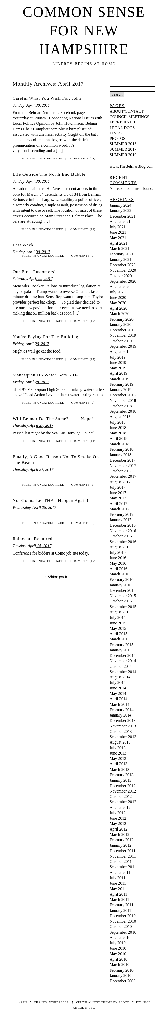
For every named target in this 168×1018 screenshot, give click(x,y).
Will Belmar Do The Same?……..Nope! (53, 418)
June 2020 (118, 297)
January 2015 (120, 650)
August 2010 (120, 937)
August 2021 (120, 221)
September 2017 (123, 476)
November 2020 (123, 270)
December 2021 (123, 216)
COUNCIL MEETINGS (129, 117)
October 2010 (121, 926)
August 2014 (120, 677)
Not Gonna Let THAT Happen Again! (51, 500)
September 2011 (123, 867)
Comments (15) (82, 359)
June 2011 (118, 883)
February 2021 (122, 254)
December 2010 (123, 916)
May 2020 (118, 303)
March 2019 (119, 379)
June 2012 (118, 818)
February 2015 (122, 645)
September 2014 (123, 672)
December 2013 (123, 720)
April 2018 (118, 438)
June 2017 (118, 493)
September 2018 (123, 411)
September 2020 (123, 281)
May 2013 (118, 758)
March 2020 (119, 313)
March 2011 (119, 899)
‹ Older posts (56, 576)
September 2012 (123, 802)
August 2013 (120, 742)
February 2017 (122, 514)
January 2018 (120, 455)
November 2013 (123, 726)
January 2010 (120, 975)
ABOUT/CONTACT (127, 111)
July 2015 (118, 617)
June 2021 (118, 232)
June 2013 (118, 753)
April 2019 (118, 373)
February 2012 (122, 840)
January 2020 (120, 324)
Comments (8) (82, 522)
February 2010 (122, 970)
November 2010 (123, 921)
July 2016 (118, 552)
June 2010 (118, 948)
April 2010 (118, 959)
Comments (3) (82, 484)
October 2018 (121, 406)
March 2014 (119, 704)
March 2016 (119, 574)
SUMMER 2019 (123, 155)
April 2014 (118, 699)
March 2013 (119, 769)
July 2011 (117, 878)
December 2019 (123, 330)
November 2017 (123, 465)
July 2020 (118, 292)
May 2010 (118, 954)
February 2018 (122, 449)
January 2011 (120, 910)
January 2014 (120, 715)
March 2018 (119, 444)
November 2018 (123, 400)
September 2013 (123, 737)
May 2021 (118, 238)
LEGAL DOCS (122, 127)
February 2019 (122, 384)
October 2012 (121, 796)
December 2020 (123, 265)
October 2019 (121, 341)
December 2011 (122, 851)
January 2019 (120, 389)
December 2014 (123, 655)
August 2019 (120, 351)
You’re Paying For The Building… (48, 336)
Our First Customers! (34, 271)
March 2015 (119, 639)
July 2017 (118, 487)
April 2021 (118, 243)
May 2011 (118, 889)
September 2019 (123, 346)
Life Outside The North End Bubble (49, 174)
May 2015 (118, 628)
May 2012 (118, 823)
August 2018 (120, 416)
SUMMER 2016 (123, 144)
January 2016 (120, 585)
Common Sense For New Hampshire (84, 30)
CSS (91, 1007)
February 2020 (122, 319)
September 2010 (123, 932)
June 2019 (118, 362)
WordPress (58, 1002)
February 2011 (121, 905)
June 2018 (118, 427)
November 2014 (123, 661)
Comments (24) (82, 158)
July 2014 (118, 682)
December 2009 (123, 981)
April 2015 (118, 634)
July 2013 (118, 748)
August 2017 (120, 482)
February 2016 (122, 579)
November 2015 (123, 596)
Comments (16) (82, 320)
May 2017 (118, 498)
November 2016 (123, 531)
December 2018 (123, 395)
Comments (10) (82, 440)
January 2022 (120, 210)
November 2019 (123, 335)
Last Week (23, 244)
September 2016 (123, 541)
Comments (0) (82, 255)
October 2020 (121, 276)
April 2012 (118, 829)
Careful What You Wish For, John (47, 98)
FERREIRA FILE (124, 122)
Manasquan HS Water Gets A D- (45, 375)
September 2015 (123, 607)
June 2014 (118, 688)
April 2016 (118, 569)
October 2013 (121, 731)
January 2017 (120, 520)
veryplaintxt (88, 1002)
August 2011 (120, 872)
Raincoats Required (32, 538)
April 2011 (118, 894)
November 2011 (123, 856)
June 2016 (118, 558)
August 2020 (120, 286)
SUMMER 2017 (123, 149)
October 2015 (121, 601)
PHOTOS (117, 138)
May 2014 (118, 693)
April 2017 (118, 503)
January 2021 (120, 259)
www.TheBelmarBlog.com (131, 166)
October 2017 (121, 471)
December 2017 (123, 460)
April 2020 (118, 308)
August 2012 (120, 807)
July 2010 (118, 943)
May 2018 (118, 433)
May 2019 (118, 368)
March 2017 (119, 509)
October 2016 (121, 536)
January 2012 (120, 845)
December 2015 (123, 590)
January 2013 (120, 780)
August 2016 (120, 547)
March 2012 (119, 834)
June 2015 (118, 623)
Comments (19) (82, 229)
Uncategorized (49, 158)
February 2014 (122, 710)
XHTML (78, 1007)
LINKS (116, 133)
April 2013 (118, 764)
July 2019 (118, 357)
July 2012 (118, 813)
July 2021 (118, 227)
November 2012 (123, 791)
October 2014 (121, 666)
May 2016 (118, 563)
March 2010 (119, 964)
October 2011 (121, 861)
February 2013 (122, 775)
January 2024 (120, 205)
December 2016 (123, 525)
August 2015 (120, 612)
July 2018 (118, 422)
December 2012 (123, 786)
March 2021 (119, 248)
